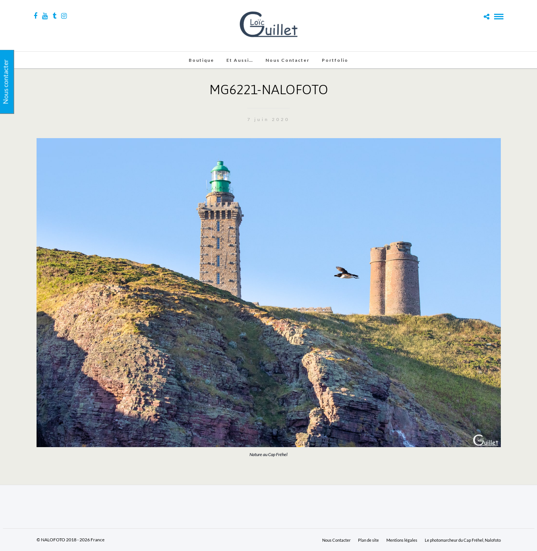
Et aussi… (239, 60)
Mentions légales (401, 540)
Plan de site (368, 540)
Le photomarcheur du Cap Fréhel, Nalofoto (463, 540)
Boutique (201, 60)
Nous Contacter (288, 60)
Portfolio (335, 60)
